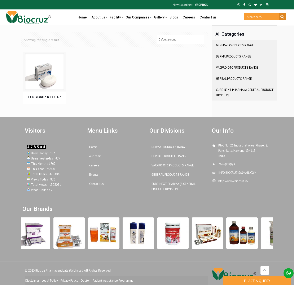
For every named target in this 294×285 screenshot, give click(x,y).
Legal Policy (50, 280)
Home (93, 147)
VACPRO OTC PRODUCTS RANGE (237, 67)
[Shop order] (181, 39)
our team (95, 156)
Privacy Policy (69, 280)
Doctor (85, 280)
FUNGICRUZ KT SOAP (44, 97)
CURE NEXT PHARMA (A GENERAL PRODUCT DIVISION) (244, 92)
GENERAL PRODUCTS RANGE (235, 45)
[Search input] (262, 16)
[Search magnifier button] (282, 16)
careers (94, 165)
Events (93, 174)
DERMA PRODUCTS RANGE (233, 56)
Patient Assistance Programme (113, 280)
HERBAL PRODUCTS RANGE (234, 79)
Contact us (96, 184)
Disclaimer (32, 280)
